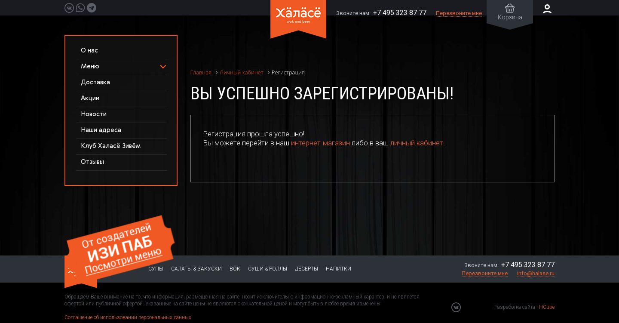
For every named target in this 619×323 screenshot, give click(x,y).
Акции (90, 98)
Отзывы (92, 162)
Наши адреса (101, 130)
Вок (235, 269)
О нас (89, 50)
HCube (547, 307)
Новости (94, 114)
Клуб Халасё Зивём (111, 146)
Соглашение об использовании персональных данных (127, 317)
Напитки (338, 269)
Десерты (306, 269)
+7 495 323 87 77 (399, 13)
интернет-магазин (320, 142)
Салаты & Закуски (196, 269)
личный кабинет (416, 142)
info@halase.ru (536, 273)
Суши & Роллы (267, 269)
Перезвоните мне (459, 13)
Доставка (95, 82)
